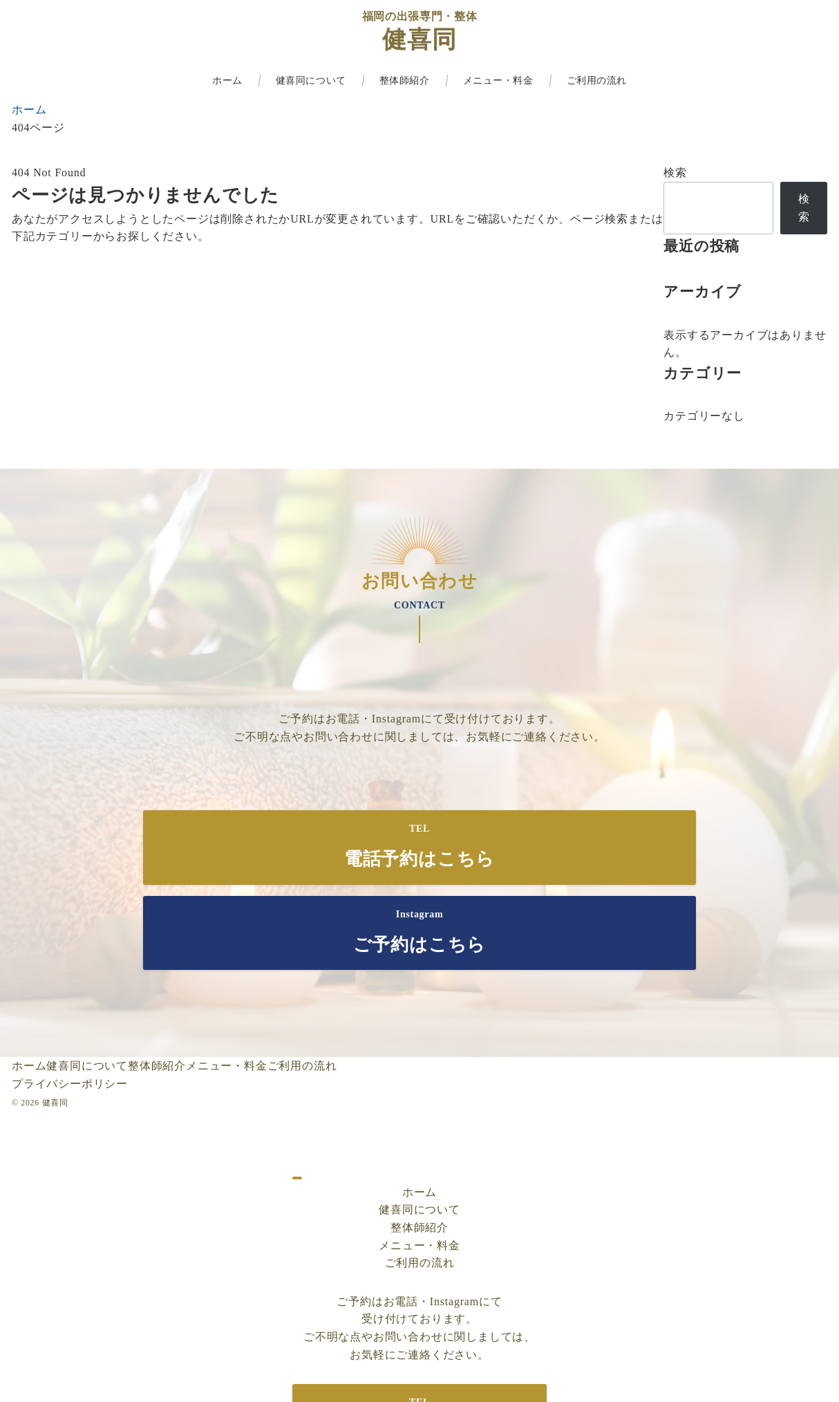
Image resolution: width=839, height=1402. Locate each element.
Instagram (396, 719)
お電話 (343, 719)
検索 (675, 172)
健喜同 (419, 40)
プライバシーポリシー (70, 998)
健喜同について (419, 1124)
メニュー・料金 (419, 1160)
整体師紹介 (419, 1142)
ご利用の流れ (420, 1178)
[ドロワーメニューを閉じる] (297, 1093)
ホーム (419, 1106)
